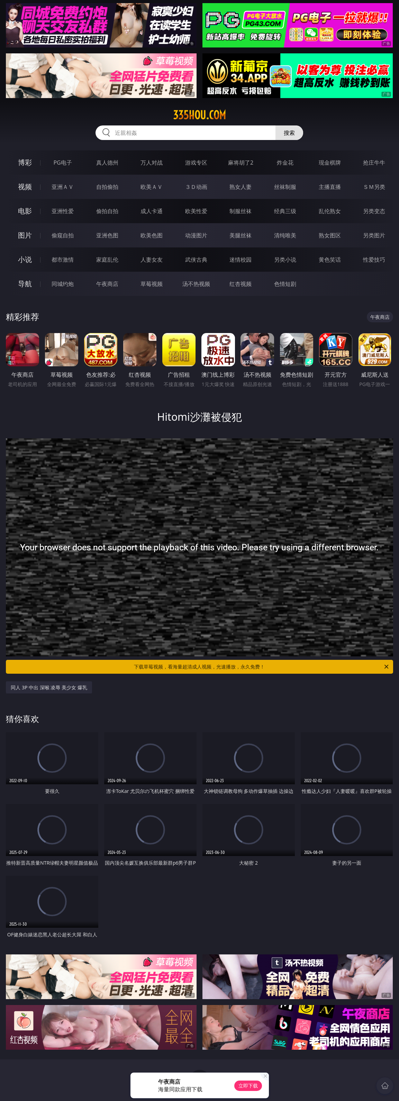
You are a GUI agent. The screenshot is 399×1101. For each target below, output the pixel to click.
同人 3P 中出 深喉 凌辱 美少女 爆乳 (49, 687)
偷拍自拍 (107, 211)
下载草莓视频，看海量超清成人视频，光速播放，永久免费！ (261, 667)
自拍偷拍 (107, 187)
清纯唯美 (285, 235)
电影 (25, 211)
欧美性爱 (196, 211)
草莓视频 (151, 284)
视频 (25, 186)
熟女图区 (330, 235)
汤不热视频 (196, 284)
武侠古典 (196, 259)
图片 (25, 235)
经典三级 (285, 211)
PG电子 (62, 162)
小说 (25, 259)
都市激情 (63, 259)
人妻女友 (151, 259)
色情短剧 (285, 284)
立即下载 (248, 1085)
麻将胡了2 (240, 162)
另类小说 (285, 259)
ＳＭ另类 (374, 187)
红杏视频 (240, 284)
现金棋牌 (330, 162)
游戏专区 (196, 162)
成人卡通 (151, 211)
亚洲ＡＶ (63, 187)
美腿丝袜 (240, 235)
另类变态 (374, 211)
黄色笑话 (330, 259)
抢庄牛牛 (374, 162)
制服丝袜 (240, 211)
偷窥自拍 (63, 235)
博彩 (25, 162)
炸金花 (285, 162)
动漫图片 (196, 235)
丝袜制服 (285, 187)
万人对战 (151, 162)
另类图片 (374, 235)
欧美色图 (151, 235)
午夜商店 (107, 284)
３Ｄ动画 (196, 187)
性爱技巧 (374, 259)
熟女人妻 (240, 187)
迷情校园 (240, 259)
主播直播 (330, 187)
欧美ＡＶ (151, 187)
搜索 (289, 133)
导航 (25, 283)
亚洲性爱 (63, 211)
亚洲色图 (107, 235)
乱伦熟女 (330, 211)
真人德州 (107, 162)
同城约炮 (63, 284)
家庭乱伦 (107, 259)
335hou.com (199, 115)
